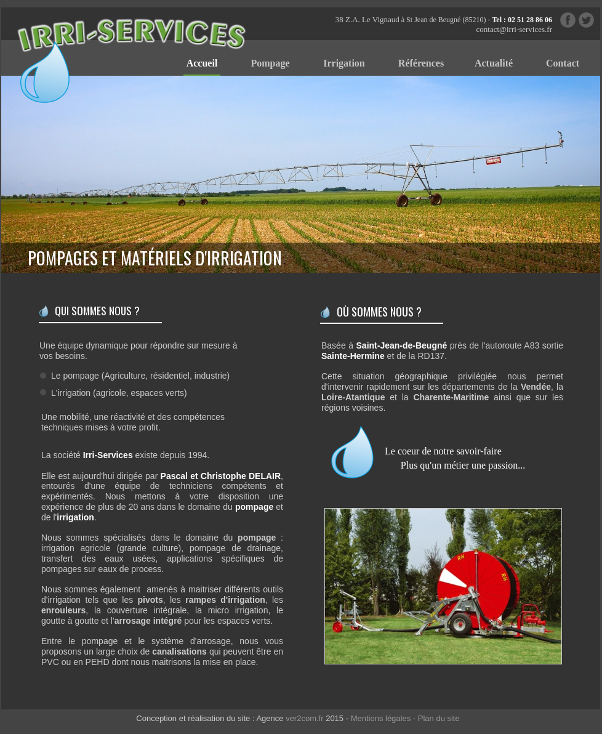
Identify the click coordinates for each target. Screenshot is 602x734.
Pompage (270, 63)
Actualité (494, 63)
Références (421, 63)
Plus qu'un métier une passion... (463, 465)
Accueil (202, 63)
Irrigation (344, 63)
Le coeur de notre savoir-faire (443, 451)
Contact (562, 63)
